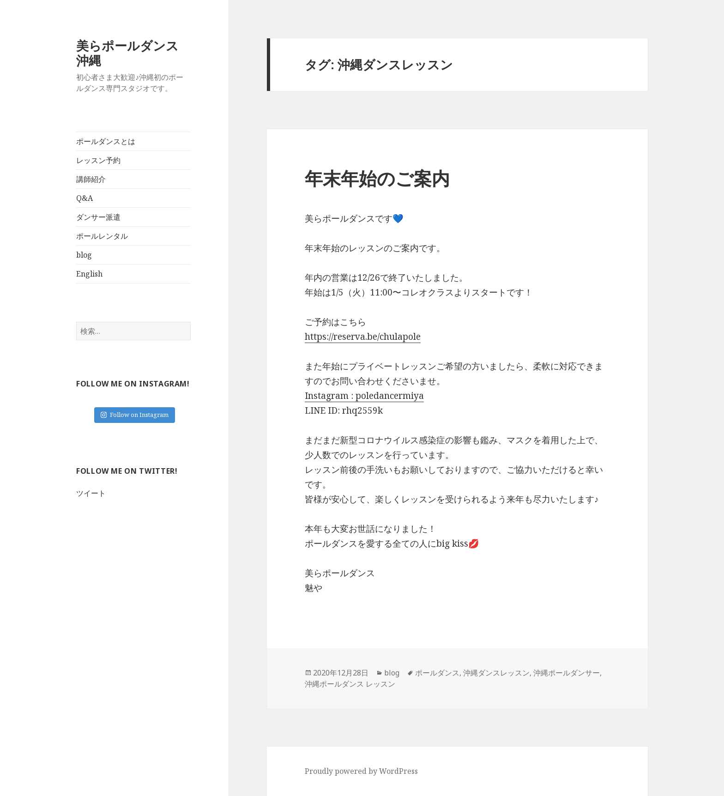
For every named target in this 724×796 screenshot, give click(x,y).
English (89, 274)
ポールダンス (437, 673)
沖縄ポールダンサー (566, 673)
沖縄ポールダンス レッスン (350, 684)
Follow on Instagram (135, 414)
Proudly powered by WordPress (361, 771)
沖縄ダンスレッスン (496, 673)
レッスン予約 (98, 160)
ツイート (91, 493)
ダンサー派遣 (98, 217)
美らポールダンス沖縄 (127, 53)
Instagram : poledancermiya (364, 396)
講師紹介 (91, 179)
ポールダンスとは (105, 141)
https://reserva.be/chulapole (363, 337)
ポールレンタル (102, 236)
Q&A (84, 198)
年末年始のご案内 (377, 178)
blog (84, 255)
